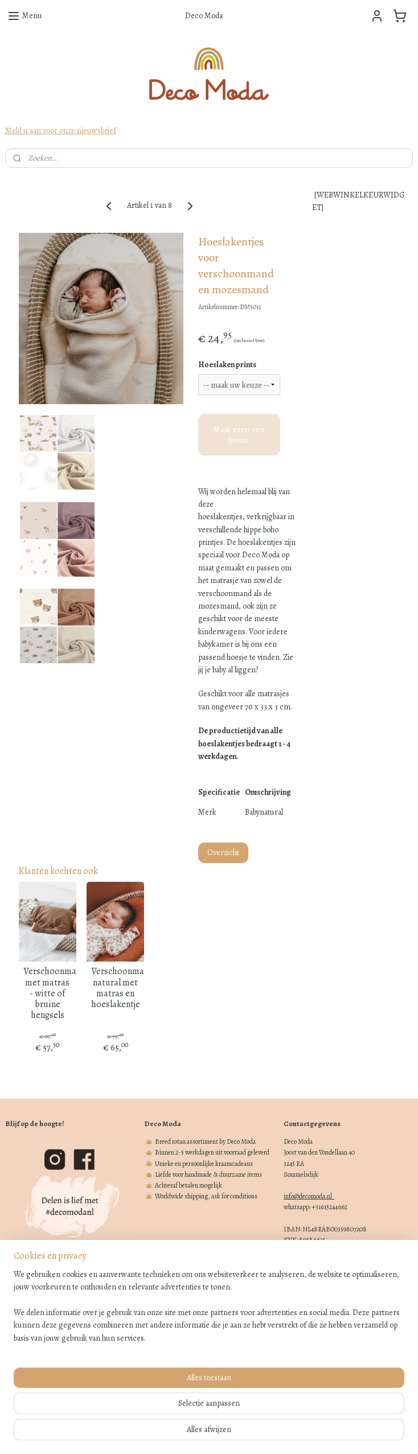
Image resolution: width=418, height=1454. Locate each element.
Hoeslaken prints (227, 364)
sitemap (169, 1433)
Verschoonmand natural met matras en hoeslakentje (115, 988)
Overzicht (223, 852)
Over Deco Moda (26, 1321)
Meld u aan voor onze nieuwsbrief (60, 130)
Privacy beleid (23, 1354)
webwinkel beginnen (224, 1433)
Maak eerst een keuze (239, 434)
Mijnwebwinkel (304, 1433)
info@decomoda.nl (309, 1196)
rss (188, 1433)
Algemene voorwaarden (35, 1344)
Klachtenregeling (28, 1365)
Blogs (13, 1376)
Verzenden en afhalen (33, 1300)
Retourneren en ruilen (33, 1311)
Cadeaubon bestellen (32, 1333)
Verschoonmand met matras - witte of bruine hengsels (47, 993)
